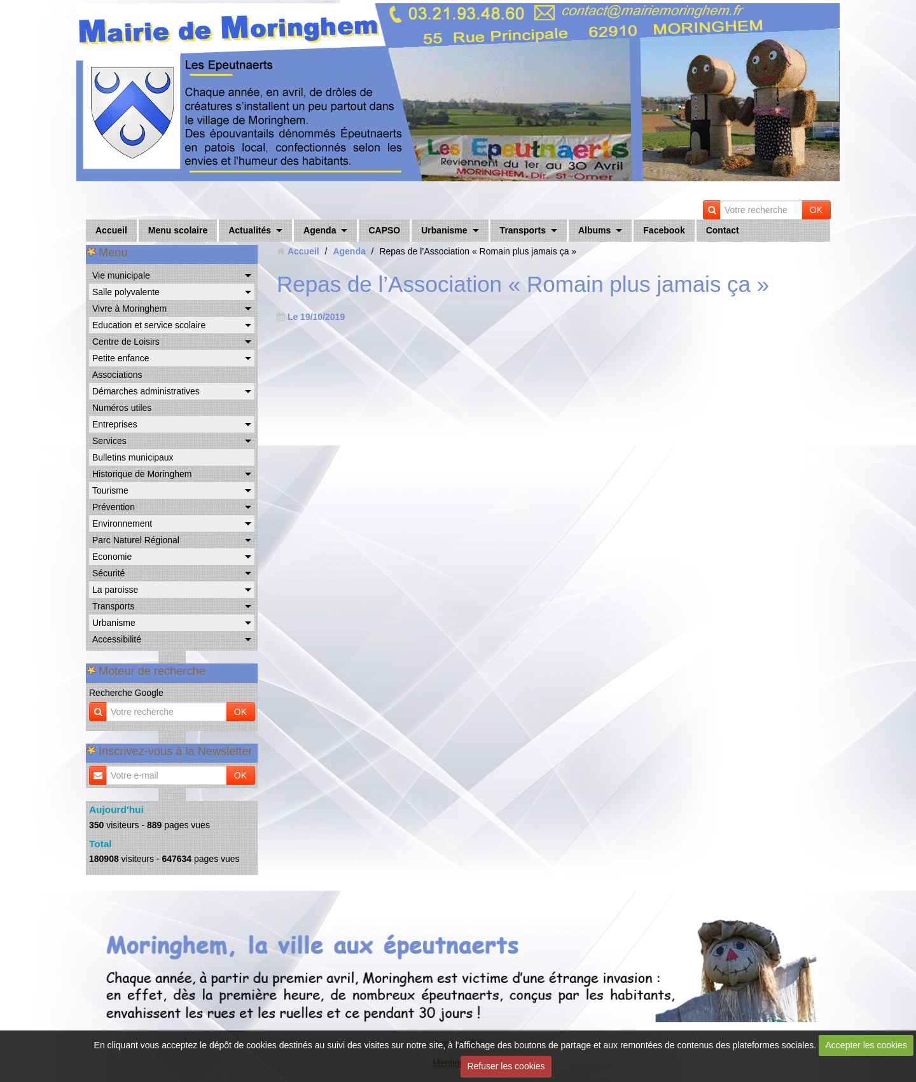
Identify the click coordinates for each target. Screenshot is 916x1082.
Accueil (111, 230)
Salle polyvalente (126, 292)
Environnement (122, 523)
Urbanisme (444, 230)
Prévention (113, 507)
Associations (117, 375)
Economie (112, 556)
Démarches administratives (146, 391)
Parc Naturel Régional (135, 540)
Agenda (319, 230)
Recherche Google (126, 693)
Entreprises (114, 424)
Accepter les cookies (866, 1045)
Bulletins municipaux (133, 457)
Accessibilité (116, 639)
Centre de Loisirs (126, 341)
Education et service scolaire (148, 325)
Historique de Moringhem (141, 474)
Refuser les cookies (506, 1066)
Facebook (663, 230)
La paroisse (115, 590)
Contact (722, 230)
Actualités (249, 230)
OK (816, 210)
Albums (594, 230)
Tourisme (110, 490)
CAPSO (384, 230)
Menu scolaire (177, 230)
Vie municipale (121, 275)
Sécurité (108, 573)
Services (109, 441)
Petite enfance (120, 358)
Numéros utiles (121, 408)
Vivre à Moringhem (129, 308)
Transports (523, 230)
